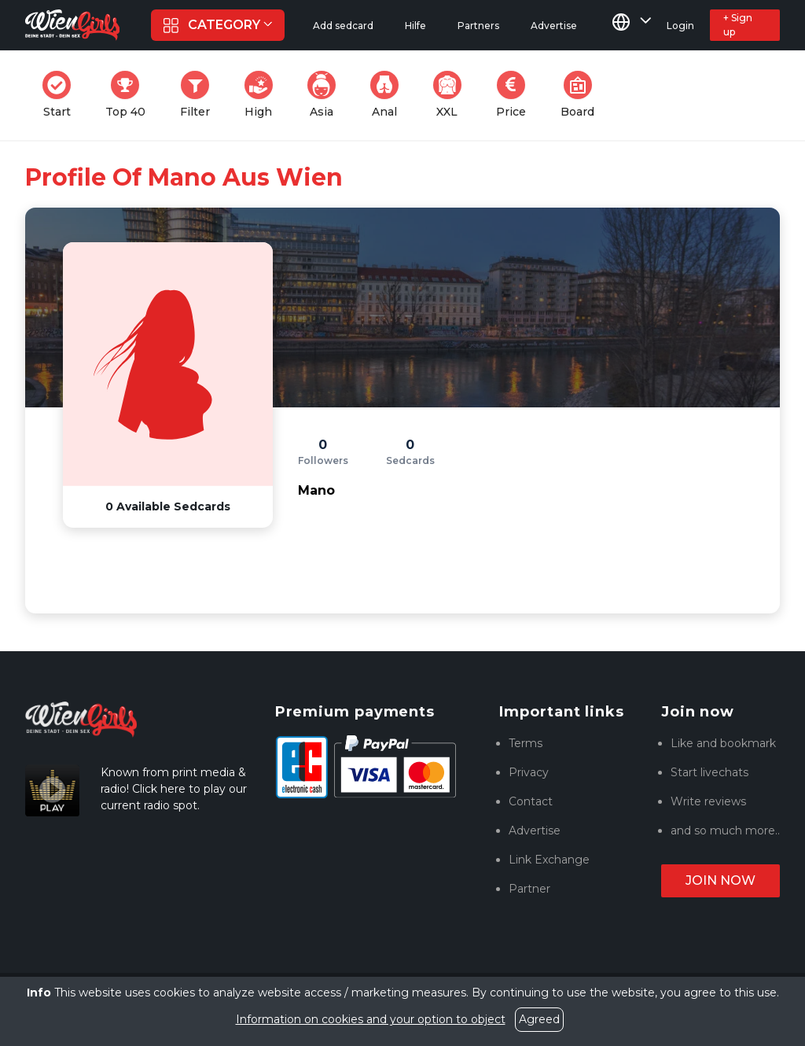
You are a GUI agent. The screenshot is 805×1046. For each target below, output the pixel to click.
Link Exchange (549, 860)
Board (582, 95)
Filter (199, 95)
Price (515, 95)
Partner (529, 889)
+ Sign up (737, 25)
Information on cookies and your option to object (370, 1019)
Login (680, 25)
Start (61, 95)
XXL (451, 95)
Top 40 (130, 95)
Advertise (535, 830)
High (263, 95)
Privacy (529, 772)
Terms (525, 743)
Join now (720, 880)
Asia (326, 95)
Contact (531, 801)
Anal (389, 95)
